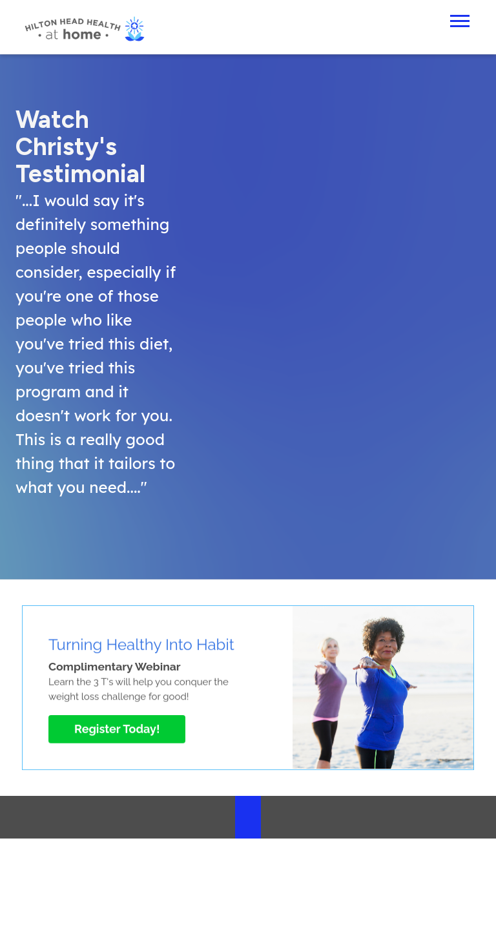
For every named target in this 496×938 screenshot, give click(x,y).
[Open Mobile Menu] (460, 20)
